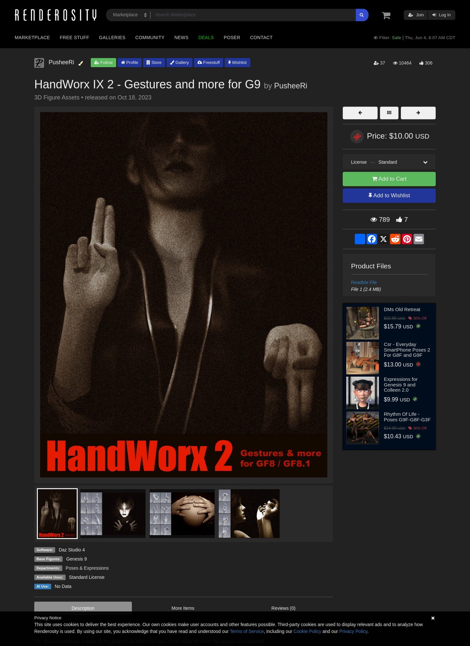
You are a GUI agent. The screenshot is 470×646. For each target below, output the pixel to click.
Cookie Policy (307, 631)
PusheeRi (290, 86)
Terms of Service (247, 631)
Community (150, 37)
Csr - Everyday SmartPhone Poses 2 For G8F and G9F (407, 349)
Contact (261, 37)
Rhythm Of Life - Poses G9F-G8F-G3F (407, 416)
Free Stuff (74, 37)
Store (154, 62)
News (181, 37)
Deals (206, 37)
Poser (232, 37)
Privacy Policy (353, 631)
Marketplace (32, 37)
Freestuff (208, 62)
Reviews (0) (284, 608)
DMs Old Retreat (402, 309)
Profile (129, 62)
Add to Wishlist (389, 195)
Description (83, 608)
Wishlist (237, 62)
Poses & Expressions (87, 568)
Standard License (86, 577)
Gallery (179, 62)
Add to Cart (389, 179)
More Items (183, 608)
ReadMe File (364, 282)
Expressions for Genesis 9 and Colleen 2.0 (400, 384)
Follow (103, 62)
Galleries (112, 37)
